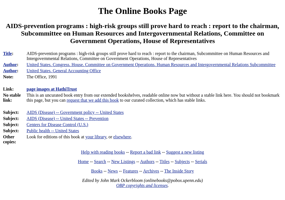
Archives (151, 171)
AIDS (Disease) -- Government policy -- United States (75, 112)
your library (95, 136)
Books (96, 171)
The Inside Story (179, 171)
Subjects (182, 161)
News (113, 171)
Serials (201, 161)
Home (83, 161)
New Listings (123, 161)
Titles (164, 161)
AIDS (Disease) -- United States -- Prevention (68, 118)
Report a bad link (145, 152)
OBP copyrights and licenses (142, 185)
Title (7, 53)
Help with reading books (103, 152)
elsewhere (122, 136)
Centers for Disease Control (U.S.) (57, 124)
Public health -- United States (53, 130)
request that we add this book (93, 100)
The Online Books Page (142, 11)
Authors (147, 161)
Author (10, 64)
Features (130, 171)
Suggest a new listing (185, 152)
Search (100, 161)
